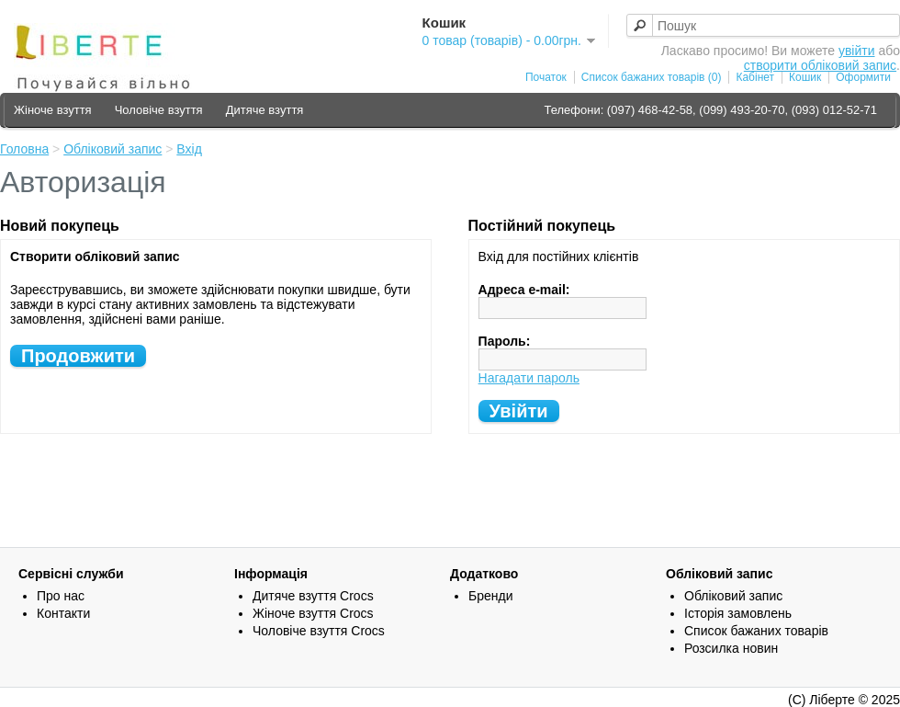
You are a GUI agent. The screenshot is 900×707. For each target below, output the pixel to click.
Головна (24, 149)
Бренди (490, 595)
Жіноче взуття (53, 110)
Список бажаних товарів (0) (651, 77)
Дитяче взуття (265, 110)
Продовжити (78, 356)
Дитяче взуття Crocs (313, 595)
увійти (856, 50)
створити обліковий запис (820, 65)
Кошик (805, 77)
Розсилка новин (731, 648)
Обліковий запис (112, 149)
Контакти (63, 613)
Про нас (60, 595)
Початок (546, 77)
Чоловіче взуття (159, 110)
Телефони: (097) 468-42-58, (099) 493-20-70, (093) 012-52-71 (710, 110)
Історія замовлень (738, 613)
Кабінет (755, 77)
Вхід (188, 149)
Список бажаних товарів (756, 630)
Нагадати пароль (528, 378)
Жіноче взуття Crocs (313, 613)
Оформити (863, 77)
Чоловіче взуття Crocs (319, 630)
